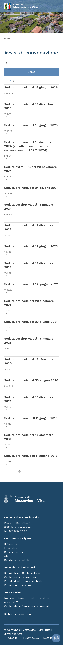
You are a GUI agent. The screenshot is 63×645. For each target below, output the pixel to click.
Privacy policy (30, 637)
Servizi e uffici (13, 552)
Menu (7, 38)
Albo (7, 556)
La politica (11, 548)
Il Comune (11, 544)
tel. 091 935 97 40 (15, 531)
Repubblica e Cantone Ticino (22, 573)
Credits (12, 637)
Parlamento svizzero (17, 585)
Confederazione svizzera (20, 577)
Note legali (50, 637)
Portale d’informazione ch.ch (23, 581)
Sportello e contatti (16, 560)
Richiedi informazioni (17, 614)
